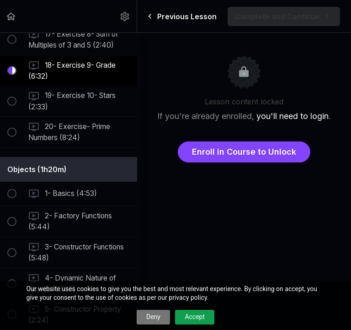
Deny (153, 316)
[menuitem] (125, 16)
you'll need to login (292, 116)
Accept (195, 316)
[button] (11, 16)
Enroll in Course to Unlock (244, 152)
